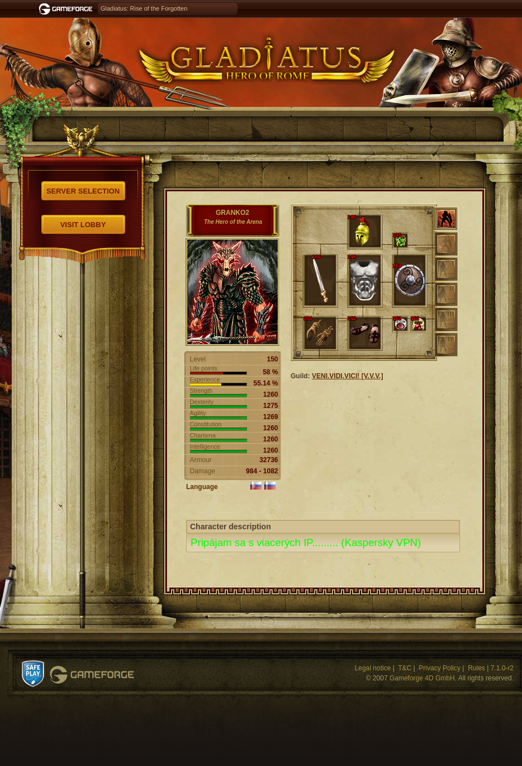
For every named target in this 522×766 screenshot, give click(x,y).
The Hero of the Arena (233, 222)
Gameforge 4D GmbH (422, 678)
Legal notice (373, 668)
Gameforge (92, 675)
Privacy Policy (440, 668)
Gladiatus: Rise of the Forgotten (144, 8)
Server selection (83, 191)
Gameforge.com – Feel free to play (67, 9)
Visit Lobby (83, 224)
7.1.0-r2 (502, 668)
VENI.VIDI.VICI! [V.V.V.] (347, 376)
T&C (404, 668)
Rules (476, 668)
